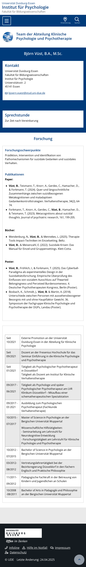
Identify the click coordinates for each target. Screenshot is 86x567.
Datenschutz (16, 552)
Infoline (12, 548)
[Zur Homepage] (43, 3)
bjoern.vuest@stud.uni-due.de (27, 93)
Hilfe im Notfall (34, 548)
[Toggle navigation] (6, 20)
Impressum (60, 548)
